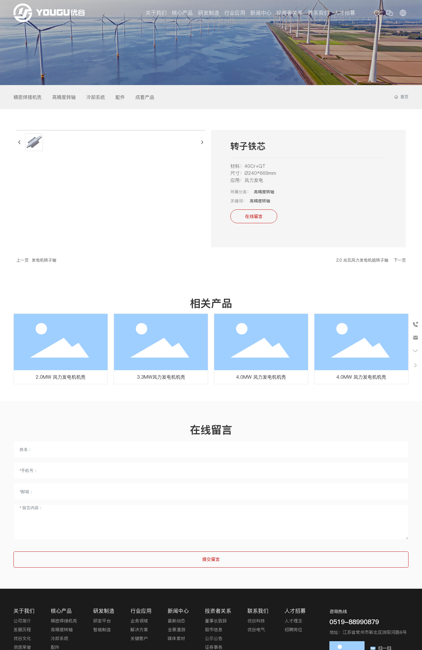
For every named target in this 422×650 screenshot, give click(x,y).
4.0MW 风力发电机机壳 (261, 377)
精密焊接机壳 (27, 97)
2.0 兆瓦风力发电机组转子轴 (362, 260)
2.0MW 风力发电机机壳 (61, 377)
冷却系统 (95, 97)
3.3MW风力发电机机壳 (161, 377)
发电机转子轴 (44, 260)
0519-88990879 (354, 621)
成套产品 (144, 97)
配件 (120, 97)
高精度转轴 (64, 97)
